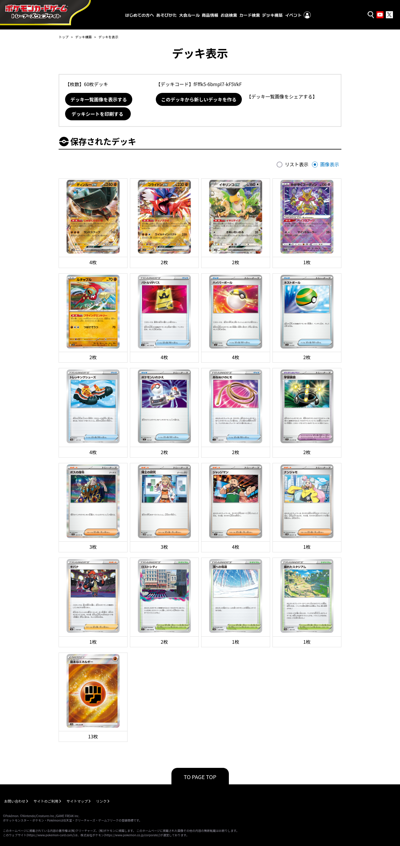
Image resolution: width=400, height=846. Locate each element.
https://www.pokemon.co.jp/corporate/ (132, 835)
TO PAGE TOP (200, 777)
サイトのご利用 (46, 801)
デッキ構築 (83, 37)
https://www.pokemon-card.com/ (50, 835)
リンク (101, 801)
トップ (64, 37)
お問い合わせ (14, 801)
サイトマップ (77, 801)
